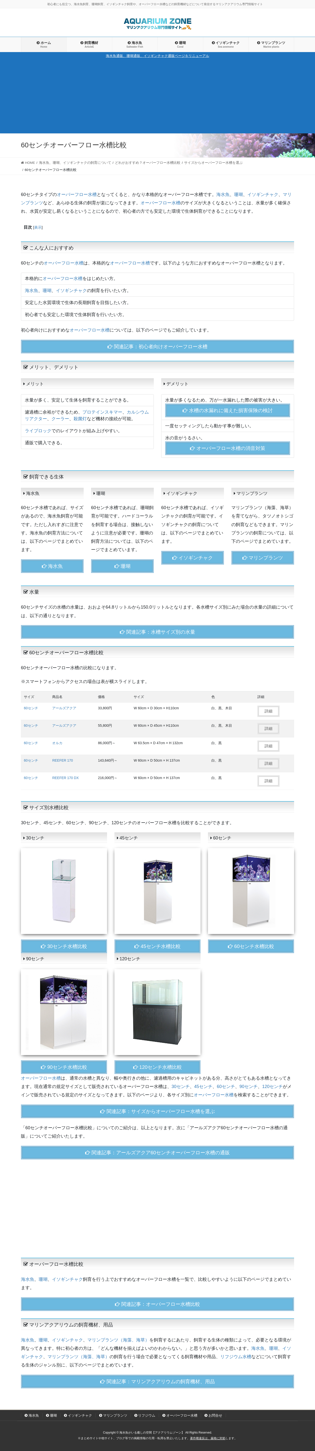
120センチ (272, 1086)
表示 (38, 227)
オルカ (57, 743)
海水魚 (223, 194)
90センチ (248, 1086)
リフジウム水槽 (235, 1356)
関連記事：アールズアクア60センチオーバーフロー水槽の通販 (157, 1152)
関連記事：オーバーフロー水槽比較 (157, 1304)
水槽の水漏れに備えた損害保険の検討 (228, 410)
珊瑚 (238, 194)
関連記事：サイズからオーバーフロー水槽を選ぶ (157, 1111)
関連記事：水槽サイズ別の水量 (157, 632)
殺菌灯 (80, 418)
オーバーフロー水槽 (77, 194)
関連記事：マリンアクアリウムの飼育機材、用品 (157, 1381)
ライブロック (38, 430)
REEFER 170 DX (65, 778)
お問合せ (213, 1415)
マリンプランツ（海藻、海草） (118, 1340)
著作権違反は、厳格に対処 (207, 1438)
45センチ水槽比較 (157, 946)
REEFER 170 (62, 760)
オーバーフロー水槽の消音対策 (227, 448)
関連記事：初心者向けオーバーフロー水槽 (157, 346)
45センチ (203, 1086)
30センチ (181, 1086)
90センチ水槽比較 (64, 1067)
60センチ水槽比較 (251, 946)
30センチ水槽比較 (64, 946)
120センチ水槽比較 (157, 1067)
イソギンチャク (262, 194)
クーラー (60, 418)
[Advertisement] (157, 95)
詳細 (268, 711)
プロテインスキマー (102, 412)
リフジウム (145, 1415)
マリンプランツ (262, 557)
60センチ (31, 708)
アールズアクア (64, 708)
